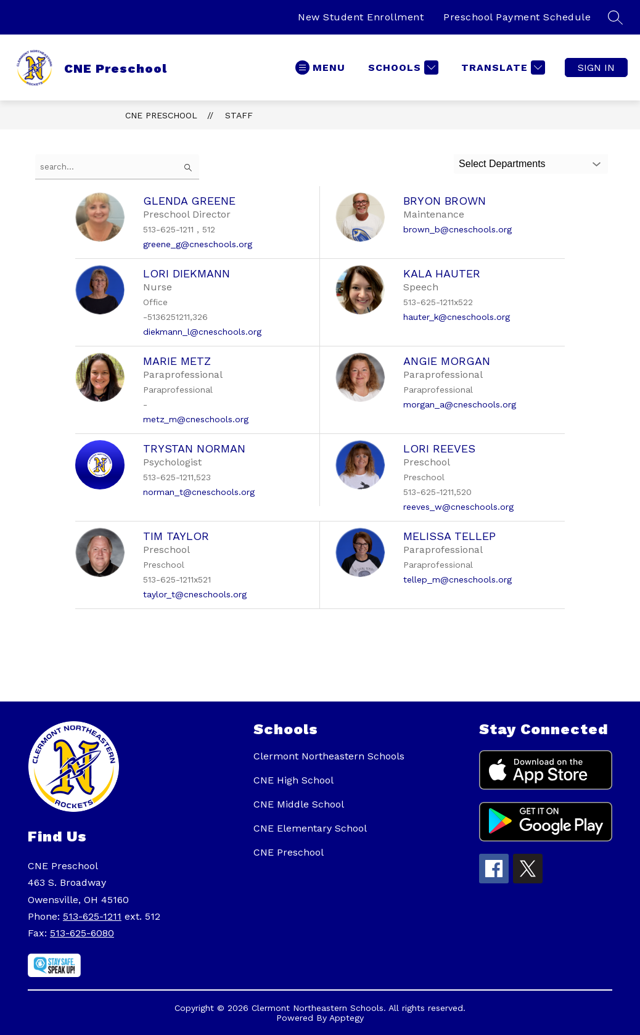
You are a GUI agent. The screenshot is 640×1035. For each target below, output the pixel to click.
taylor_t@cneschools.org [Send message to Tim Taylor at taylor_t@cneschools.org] (195, 594)
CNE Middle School (298, 804)
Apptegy (346, 1018)
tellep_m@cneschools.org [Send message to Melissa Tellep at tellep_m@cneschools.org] (457, 579)
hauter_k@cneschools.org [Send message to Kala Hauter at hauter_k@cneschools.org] (456, 317)
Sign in (596, 67)
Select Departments (502, 163)
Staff (239, 115)
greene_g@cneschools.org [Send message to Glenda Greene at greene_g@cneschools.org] (197, 244)
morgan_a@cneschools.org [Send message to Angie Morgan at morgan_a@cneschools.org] (459, 404)
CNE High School (293, 780)
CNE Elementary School (310, 828)
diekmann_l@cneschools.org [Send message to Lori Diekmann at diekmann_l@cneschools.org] (202, 332)
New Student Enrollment (361, 17)
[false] (117, 166)
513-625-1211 (92, 916)
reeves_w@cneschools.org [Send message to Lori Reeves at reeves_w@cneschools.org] (458, 507)
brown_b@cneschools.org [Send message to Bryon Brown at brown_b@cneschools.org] (457, 229)
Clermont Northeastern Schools (328, 756)
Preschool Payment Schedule (517, 17)
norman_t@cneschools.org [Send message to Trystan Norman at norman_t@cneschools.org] (199, 492)
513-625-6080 (82, 933)
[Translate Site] (501, 67)
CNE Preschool (161, 115)
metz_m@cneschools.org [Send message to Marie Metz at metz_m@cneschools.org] (195, 419)
